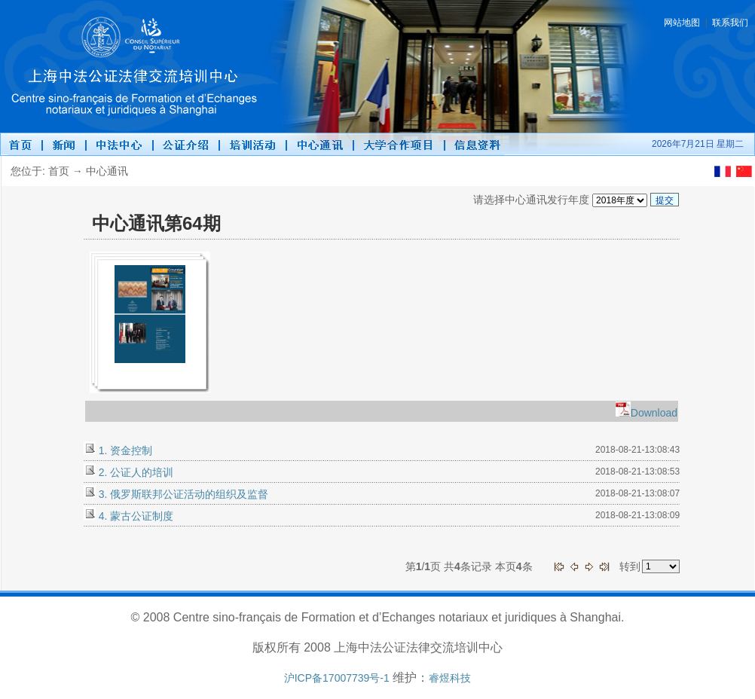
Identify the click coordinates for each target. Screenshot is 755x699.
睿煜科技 (450, 678)
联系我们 (730, 22)
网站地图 (682, 22)
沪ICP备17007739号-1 (337, 678)
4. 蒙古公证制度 (134, 516)
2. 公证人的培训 (134, 472)
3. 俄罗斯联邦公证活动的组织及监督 (182, 494)
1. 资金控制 (124, 450)
